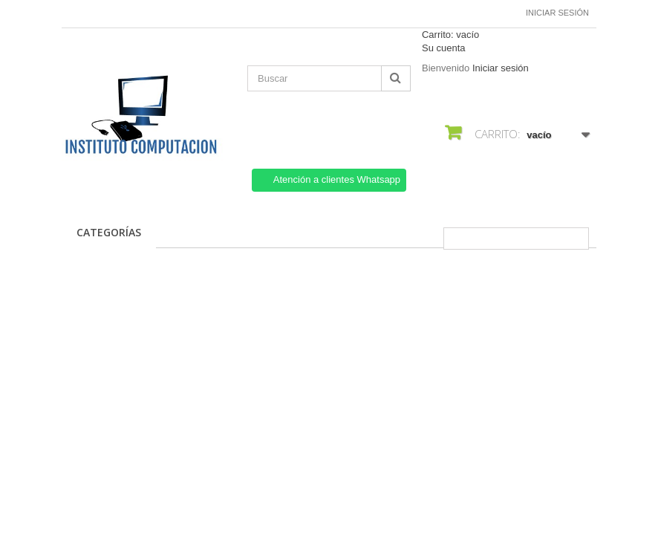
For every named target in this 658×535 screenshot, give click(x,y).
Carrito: (450, 34)
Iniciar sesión (557, 12)
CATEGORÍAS (108, 232)
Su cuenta (444, 48)
